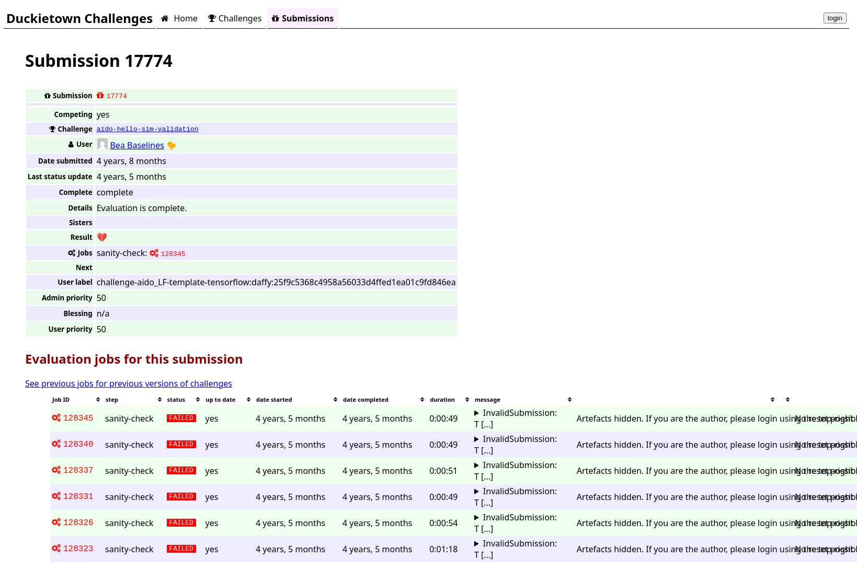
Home (179, 18)
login (835, 18)
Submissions (303, 18)
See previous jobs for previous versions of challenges (128, 383)
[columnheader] (77, 399)
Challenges (234, 18)
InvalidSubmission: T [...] (515, 418)
